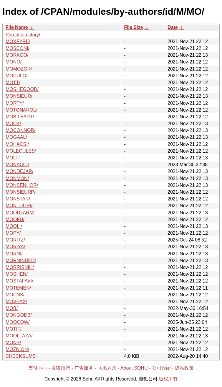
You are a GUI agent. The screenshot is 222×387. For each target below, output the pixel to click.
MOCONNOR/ (20, 130)
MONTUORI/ (19, 205)
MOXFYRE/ (18, 41)
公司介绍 (161, 367)
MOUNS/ (15, 294)
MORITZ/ (15, 239)
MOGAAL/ (16, 137)
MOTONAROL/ (21, 109)
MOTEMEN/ (18, 287)
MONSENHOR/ (22, 185)
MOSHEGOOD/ (22, 89)
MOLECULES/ (21, 151)
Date (173, 27)
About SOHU (134, 367)
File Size (133, 27)
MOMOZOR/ (19, 68)
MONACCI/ (17, 164)
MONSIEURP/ (20, 192)
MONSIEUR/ (19, 96)
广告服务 (83, 367)
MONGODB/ (19, 315)
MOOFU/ (15, 219)
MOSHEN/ (17, 274)
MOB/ (12, 308)
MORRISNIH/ (20, 267)
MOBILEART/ (20, 116)
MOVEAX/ (16, 301)
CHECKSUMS (21, 356)
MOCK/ (13, 123)
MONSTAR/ (18, 198)
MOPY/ (13, 233)
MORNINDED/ (21, 260)
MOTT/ (13, 82)
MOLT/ (13, 157)
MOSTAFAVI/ (19, 280)
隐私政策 (184, 367)
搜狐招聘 (60, 367)
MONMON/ (17, 178)
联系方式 (106, 367)
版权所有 (168, 378)
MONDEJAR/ (19, 171)
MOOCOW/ (18, 322)
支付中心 (37, 367)
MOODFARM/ (20, 212)
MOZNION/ (17, 349)
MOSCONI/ (17, 48)
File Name (17, 27)
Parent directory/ (23, 34)
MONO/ (13, 61)
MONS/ (13, 342)
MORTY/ (15, 103)
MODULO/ (17, 75)
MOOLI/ (14, 226)
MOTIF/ (13, 329)
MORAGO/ (17, 55)
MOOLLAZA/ (19, 335)
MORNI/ (14, 253)
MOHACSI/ (17, 144)
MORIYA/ (15, 246)
